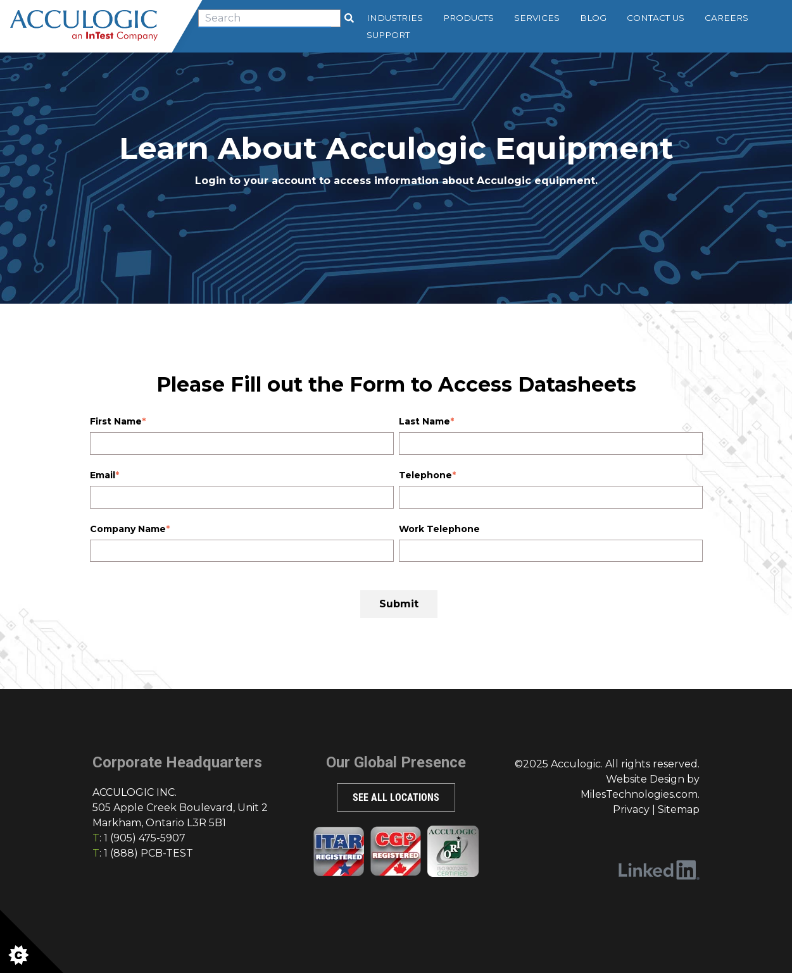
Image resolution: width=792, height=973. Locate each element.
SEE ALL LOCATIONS (396, 797)
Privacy (631, 809)
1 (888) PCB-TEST (148, 853)
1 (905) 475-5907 (144, 838)
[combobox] (270, 18)
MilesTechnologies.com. (640, 794)
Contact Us (656, 18)
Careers (727, 18)
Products (469, 18)
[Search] (350, 18)
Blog (594, 18)
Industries (395, 18)
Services (537, 18)
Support (388, 35)
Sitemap (679, 809)
